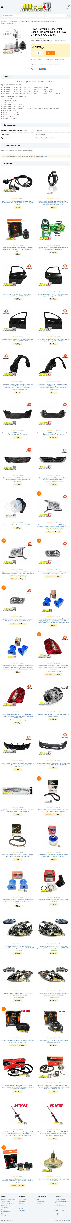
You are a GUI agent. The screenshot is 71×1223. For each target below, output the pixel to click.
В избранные (49, 59)
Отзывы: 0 (41, 38)
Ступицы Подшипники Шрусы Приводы (41, 21)
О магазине (22, 1199)
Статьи (21, 1208)
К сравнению (60, 59)
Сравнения (40, 1204)
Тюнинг (3, 1216)
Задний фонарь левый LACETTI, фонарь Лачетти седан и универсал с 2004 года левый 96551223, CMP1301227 (53, 667)
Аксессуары (5, 1207)
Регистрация (40, 1201)
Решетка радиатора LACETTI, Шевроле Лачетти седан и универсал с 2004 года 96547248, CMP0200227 (17, 479)
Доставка (22, 1201)
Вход (45, 156)
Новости (21, 1206)
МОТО (3, 1213)
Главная (4, 21)
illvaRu (68, 1220)
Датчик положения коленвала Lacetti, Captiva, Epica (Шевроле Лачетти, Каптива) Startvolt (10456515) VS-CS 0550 (18, 202)
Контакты (22, 1210)
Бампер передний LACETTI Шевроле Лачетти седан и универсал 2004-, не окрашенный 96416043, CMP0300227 (18, 764)
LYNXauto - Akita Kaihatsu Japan (43, 40)
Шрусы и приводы (7, 24)
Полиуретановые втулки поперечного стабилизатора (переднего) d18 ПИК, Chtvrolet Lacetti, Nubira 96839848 (18, 901)
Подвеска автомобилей (17, 21)
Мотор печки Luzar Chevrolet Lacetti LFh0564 (17, 525)
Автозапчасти (5, 1201)
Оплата (21, 1204)
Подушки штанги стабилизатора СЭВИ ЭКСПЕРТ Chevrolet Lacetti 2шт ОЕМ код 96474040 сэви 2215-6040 (17, 1180)
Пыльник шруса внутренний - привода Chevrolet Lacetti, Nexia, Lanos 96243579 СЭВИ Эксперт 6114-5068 (17, 249)
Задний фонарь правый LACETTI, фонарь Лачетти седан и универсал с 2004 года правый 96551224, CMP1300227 (18, 716)
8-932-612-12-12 (59, 1205)
